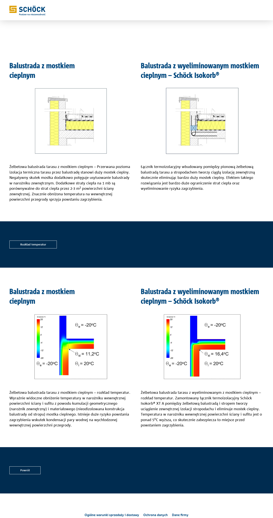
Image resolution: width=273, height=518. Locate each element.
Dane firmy (180, 515)
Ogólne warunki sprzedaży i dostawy (112, 515)
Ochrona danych (155, 515)
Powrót (25, 470)
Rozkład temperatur (33, 244)
